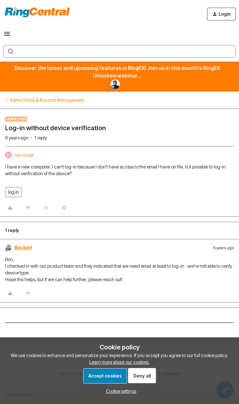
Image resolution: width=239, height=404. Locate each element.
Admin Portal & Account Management (47, 100)
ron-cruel (23, 155)
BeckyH (23, 247)
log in (13, 192)
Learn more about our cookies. (119, 362)
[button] (7, 36)
